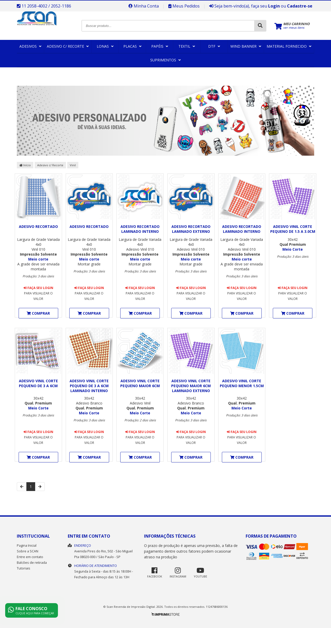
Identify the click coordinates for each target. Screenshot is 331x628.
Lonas (105, 46)
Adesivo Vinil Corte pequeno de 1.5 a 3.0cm (292, 229)
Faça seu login (38, 288)
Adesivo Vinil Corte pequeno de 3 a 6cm (38, 383)
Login (274, 6)
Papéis (159, 46)
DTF (214, 46)
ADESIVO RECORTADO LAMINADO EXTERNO (190, 229)
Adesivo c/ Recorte (68, 46)
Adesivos (30, 46)
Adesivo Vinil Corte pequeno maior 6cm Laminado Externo (191, 385)
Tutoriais (23, 568)
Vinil (73, 165)
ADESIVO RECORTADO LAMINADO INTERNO (140, 229)
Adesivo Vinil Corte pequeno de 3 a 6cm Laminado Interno (89, 385)
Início (25, 165)
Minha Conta (144, 6)
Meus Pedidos (184, 6)
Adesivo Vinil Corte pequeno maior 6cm (140, 383)
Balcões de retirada (32, 562)
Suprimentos (165, 59)
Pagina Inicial (26, 545)
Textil (186, 46)
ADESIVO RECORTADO (38, 226)
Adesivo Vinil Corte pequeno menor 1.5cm (242, 383)
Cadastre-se (299, 6)
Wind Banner (245, 46)
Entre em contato (30, 557)
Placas (132, 46)
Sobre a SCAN (27, 551)
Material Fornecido (289, 46)
